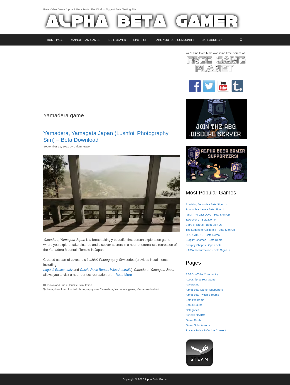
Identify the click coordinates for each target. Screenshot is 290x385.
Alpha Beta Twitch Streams (202, 294)
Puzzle (73, 285)
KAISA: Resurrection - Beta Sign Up (208, 250)
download (60, 289)
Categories (192, 310)
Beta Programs (195, 299)
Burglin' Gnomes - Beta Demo (204, 239)
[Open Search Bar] (241, 40)
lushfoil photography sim (83, 289)
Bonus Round (194, 304)
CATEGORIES (214, 40)
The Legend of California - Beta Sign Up (210, 229)
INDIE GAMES (117, 39)
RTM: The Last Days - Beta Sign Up (208, 214)
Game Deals (193, 320)
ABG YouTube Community (202, 274)
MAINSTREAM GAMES (85, 39)
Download (53, 285)
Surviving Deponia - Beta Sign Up (206, 204)
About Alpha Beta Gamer (201, 279)
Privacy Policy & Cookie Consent (206, 330)
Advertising (192, 284)
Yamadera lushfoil (148, 289)
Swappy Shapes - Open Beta (203, 245)
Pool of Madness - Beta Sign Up (205, 209)
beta (50, 289)
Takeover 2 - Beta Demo (201, 219)
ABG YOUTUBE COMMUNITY (175, 39)
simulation (85, 285)
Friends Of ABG (195, 315)
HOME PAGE (55, 39)
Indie (65, 285)
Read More (123, 275)
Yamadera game (124, 289)
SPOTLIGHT (141, 39)
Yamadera (106, 289)
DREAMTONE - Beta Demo (203, 234)
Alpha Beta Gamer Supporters (204, 289)
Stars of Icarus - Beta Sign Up (204, 224)
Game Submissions (198, 325)
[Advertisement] (111, 77)
